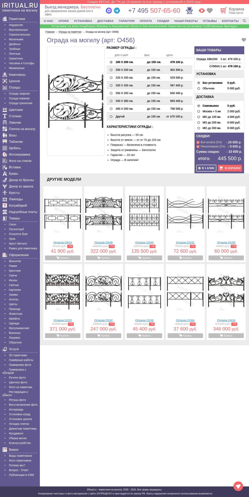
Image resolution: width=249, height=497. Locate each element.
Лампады (13, 199)
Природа (14, 309)
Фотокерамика (16, 154)
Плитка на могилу (19, 129)
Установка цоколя (20, 419)
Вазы (10, 135)
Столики (12, 116)
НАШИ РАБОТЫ (186, 21)
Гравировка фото (20, 364)
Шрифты (14, 318)
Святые (14, 285)
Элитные (15, 53)
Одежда (14, 323)
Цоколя (11, 81)
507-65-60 (154, 10)
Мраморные (17, 68)
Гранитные (16, 58)
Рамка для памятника (23, 248)
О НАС (48, 21)
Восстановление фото (23, 404)
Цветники (13, 110)
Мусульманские (19, 328)
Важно (11, 450)
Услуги (11, 349)
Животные (16, 313)
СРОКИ (63, 21)
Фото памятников (20, 460)
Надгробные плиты (20, 212)
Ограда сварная (19, 93)
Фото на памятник (20, 387)
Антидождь (16, 409)
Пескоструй (16, 229)
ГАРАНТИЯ (127, 21)
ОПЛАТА (146, 21)
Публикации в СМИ (21, 474)
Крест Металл (18, 243)
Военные (15, 332)
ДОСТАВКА (105, 21)
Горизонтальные (19, 34)
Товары (11, 218)
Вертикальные (18, 29)
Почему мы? (17, 465)
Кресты (11, 193)
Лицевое (14, 337)
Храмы (13, 294)
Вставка (12, 167)
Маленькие (16, 39)
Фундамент (16, 433)
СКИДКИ (163, 21)
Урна (12, 238)
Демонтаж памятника (22, 428)
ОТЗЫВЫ (210, 21)
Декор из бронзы (18, 180)
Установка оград (19, 414)
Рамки (13, 265)
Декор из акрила (18, 186)
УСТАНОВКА (83, 21)
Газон (12, 224)
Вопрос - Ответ (19, 470)
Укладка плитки (19, 423)
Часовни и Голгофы (21, 63)
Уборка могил (18, 438)
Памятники (14, 19)
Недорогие (16, 25)
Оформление (16, 255)
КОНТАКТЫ (230, 21)
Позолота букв (18, 234)
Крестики (15, 270)
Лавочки (12, 122)
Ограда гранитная (20, 103)
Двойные (15, 44)
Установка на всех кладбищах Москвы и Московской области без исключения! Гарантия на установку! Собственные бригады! (144, 26)
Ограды (11, 87)
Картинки (15, 289)
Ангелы (13, 299)
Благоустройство (20, 443)
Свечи (13, 275)
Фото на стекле (17, 161)
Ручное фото (17, 377)
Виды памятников (20, 455)
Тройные (14, 48)
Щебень (12, 148)
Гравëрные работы (21, 360)
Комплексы (14, 75)
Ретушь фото (17, 399)
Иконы (13, 280)
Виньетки (15, 261)
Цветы (13, 304)
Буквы (10, 174)
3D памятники (18, 355)
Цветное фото (18, 382)
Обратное (15, 342)
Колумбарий (15, 205)
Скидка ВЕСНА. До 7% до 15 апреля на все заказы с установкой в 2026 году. (144, 1)
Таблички (13, 142)
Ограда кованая (19, 98)
